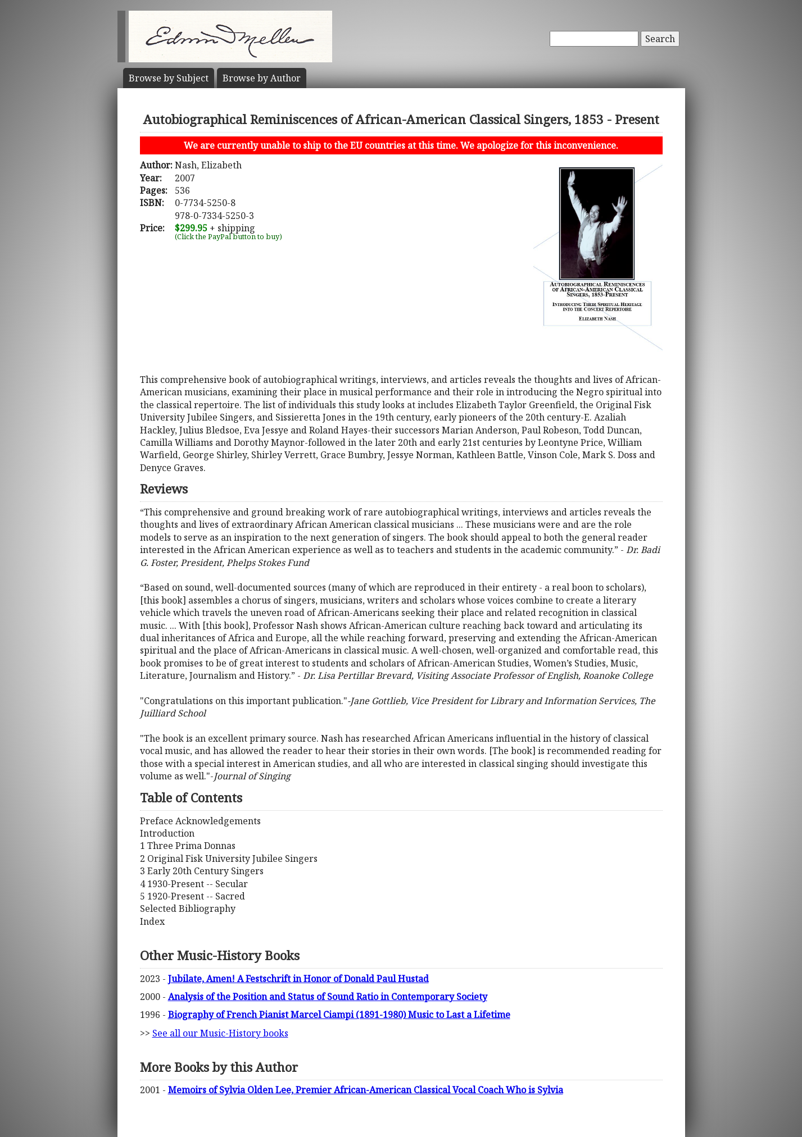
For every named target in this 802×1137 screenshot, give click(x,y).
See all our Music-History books (220, 1033)
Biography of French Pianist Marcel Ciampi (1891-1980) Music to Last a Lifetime (339, 1014)
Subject (169, 78)
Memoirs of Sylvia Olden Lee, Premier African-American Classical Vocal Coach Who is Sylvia (365, 1090)
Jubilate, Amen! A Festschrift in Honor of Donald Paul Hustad (298, 978)
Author (262, 78)
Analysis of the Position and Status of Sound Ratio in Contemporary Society (327, 996)
